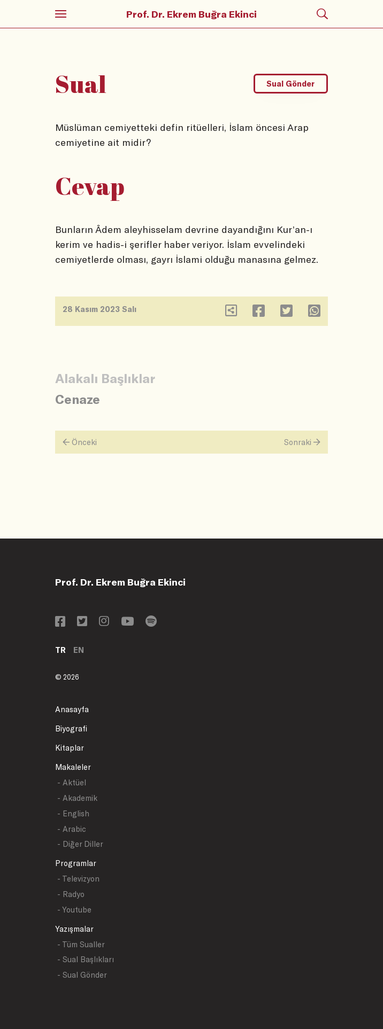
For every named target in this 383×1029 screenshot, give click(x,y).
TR (60, 649)
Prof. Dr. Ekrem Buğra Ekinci (191, 14)
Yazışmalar (74, 928)
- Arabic (71, 828)
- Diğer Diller (80, 843)
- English (73, 813)
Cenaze (77, 399)
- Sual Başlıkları (85, 959)
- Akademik (77, 797)
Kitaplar (69, 747)
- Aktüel (71, 782)
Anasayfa (72, 709)
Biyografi (71, 728)
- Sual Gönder (82, 974)
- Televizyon (78, 878)
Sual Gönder (290, 83)
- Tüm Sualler (81, 944)
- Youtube (74, 909)
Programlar (75, 863)
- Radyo (71, 894)
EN (78, 649)
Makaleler (73, 766)
